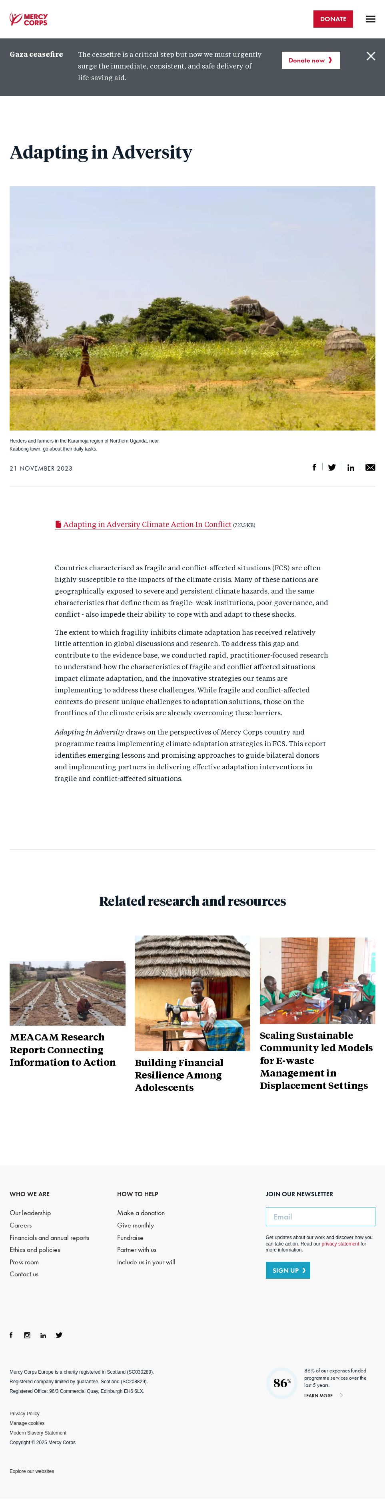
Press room (24, 1262)
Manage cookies (27, 1423)
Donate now (307, 60)
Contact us (24, 1274)
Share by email (370, 467)
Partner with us (136, 1249)
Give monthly (135, 1225)
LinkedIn (43, 1335)
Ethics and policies (35, 1249)
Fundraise (130, 1237)
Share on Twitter (332, 467)
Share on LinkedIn (350, 467)
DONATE (333, 19)
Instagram (27, 1335)
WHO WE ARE (30, 1194)
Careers (21, 1225)
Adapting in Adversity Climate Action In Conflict (143, 525)
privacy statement (340, 1244)
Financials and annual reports (49, 1237)
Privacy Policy (25, 1414)
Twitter (59, 1335)
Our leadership (30, 1213)
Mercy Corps (29, 19)
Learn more (318, 1395)
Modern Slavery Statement (38, 1433)
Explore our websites (32, 1471)
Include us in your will (146, 1262)
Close (371, 56)
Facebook (11, 1335)
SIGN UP (286, 1270)
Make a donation (141, 1213)
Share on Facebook (315, 467)
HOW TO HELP (137, 1194)
